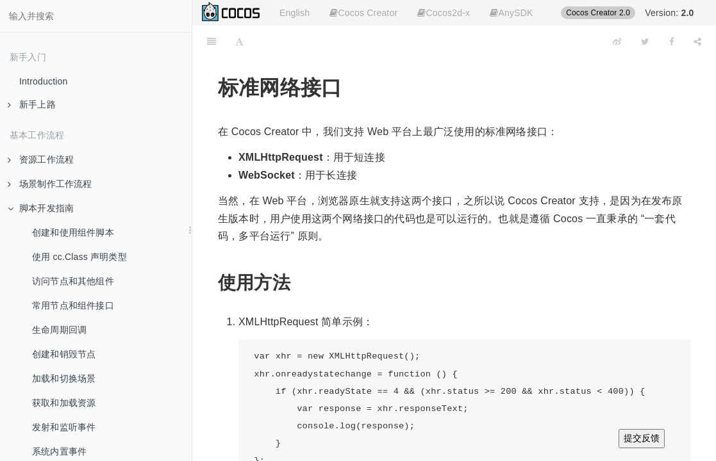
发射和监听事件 (64, 427)
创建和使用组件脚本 (73, 232)
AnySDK (511, 13)
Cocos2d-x (443, 13)
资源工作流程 (41, 159)
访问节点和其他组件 (73, 281)
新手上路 (32, 104)
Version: (669, 13)
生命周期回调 (59, 330)
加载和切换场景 (64, 378)
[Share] (697, 42)
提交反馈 (642, 438)
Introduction (43, 81)
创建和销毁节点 (64, 354)
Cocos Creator (363, 13)
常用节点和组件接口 (73, 305)
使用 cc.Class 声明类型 (79, 257)
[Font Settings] (239, 42)
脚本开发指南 (41, 208)
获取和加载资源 (64, 403)
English (294, 13)
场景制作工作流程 (50, 184)
